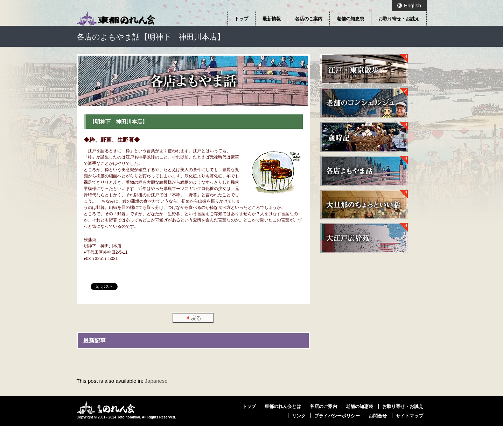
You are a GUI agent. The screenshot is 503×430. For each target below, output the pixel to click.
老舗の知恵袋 (350, 18)
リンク (299, 416)
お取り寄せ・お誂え (398, 18)
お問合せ (378, 416)
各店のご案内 (308, 18)
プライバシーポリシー (337, 416)
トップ (241, 18)
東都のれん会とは (283, 406)
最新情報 (272, 18)
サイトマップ (409, 416)
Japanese (156, 381)
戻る (196, 318)
